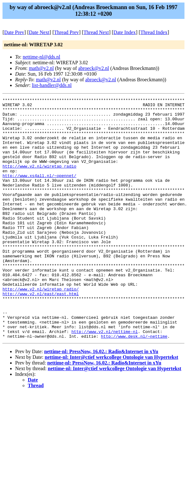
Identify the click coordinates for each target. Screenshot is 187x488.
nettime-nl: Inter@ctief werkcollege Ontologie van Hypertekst (111, 405)
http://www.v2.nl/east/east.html (41, 333)
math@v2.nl (41, 68)
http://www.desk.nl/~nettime (134, 384)
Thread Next (96, 32)
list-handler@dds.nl (52, 85)
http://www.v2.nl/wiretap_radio (39, 180)
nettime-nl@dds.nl (41, 57)
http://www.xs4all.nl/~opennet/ (39, 191)
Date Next (39, 32)
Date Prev (14, 32)
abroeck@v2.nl (93, 68)
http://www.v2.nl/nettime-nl (104, 379)
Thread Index (153, 32)
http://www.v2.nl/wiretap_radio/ (41, 327)
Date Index (125, 32)
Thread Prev (66, 32)
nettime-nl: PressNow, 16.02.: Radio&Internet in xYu (101, 399)
